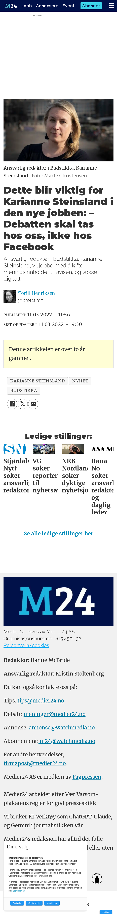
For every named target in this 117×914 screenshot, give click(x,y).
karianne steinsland (37, 381)
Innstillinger (106, 912)
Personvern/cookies (26, 645)
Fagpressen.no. (18, 891)
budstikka (23, 390)
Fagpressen (86, 777)
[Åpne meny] (111, 6)
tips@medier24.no (40, 700)
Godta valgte (34, 903)
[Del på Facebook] (12, 404)
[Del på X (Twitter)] (23, 404)
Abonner (91, 5)
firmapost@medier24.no (35, 763)
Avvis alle (17, 903)
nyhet (80, 381)
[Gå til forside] (11, 6)
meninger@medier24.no (55, 714)
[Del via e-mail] (33, 404)
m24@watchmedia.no (66, 741)
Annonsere (47, 5)
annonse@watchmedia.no (62, 727)
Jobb (26, 5)
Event (68, 5)
